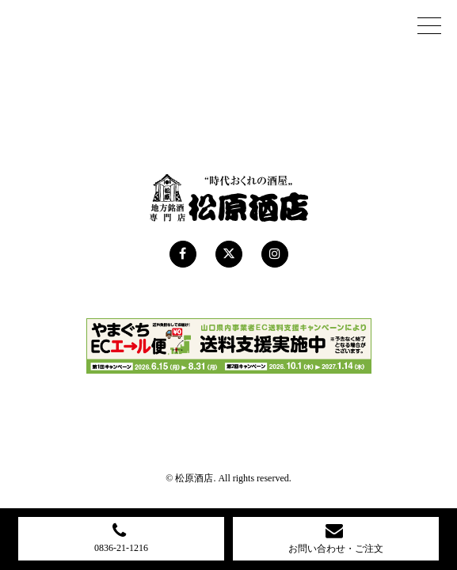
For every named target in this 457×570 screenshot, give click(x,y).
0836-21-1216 (121, 537)
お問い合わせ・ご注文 (335, 538)
